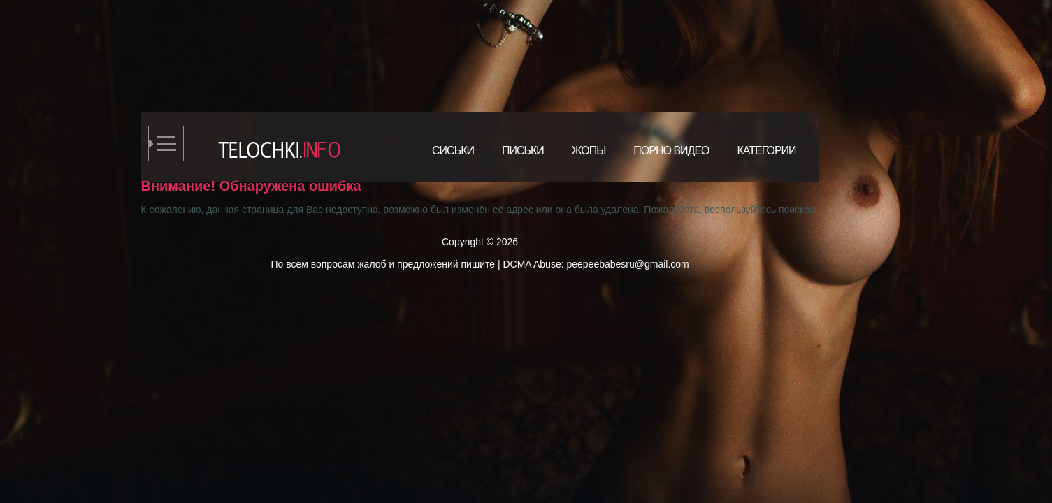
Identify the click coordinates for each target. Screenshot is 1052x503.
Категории (766, 150)
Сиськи (453, 150)
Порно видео (671, 150)
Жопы (589, 150)
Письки (523, 150)
